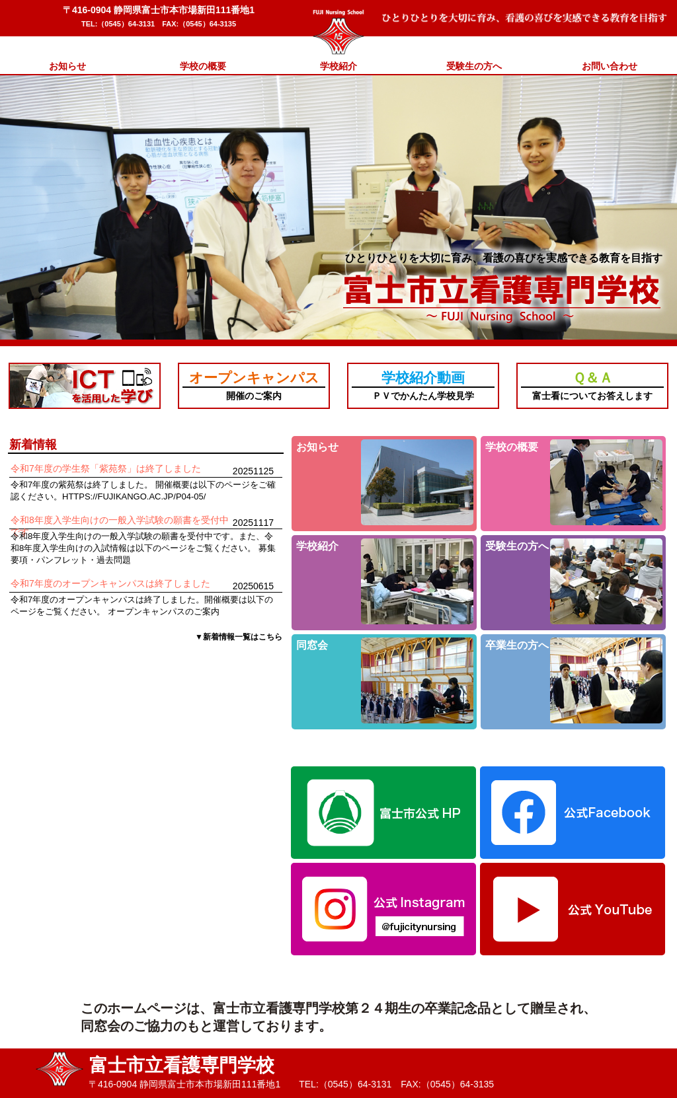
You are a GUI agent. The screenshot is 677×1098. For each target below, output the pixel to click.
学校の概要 (203, 66)
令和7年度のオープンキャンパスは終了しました (110, 583)
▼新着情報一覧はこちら (238, 636)
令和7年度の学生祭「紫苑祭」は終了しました (106, 468)
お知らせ (67, 66)
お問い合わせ (609, 66)
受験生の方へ (474, 66)
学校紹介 (338, 66)
